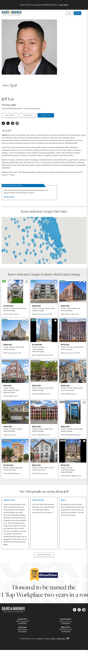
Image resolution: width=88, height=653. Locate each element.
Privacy (40, 639)
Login (69, 13)
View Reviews (27, 115)
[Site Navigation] (85, 3)
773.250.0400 (65, 631)
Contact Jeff (45, 115)
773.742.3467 (9, 105)
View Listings (10, 115)
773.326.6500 (65, 623)
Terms (47, 639)
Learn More (63, 4)
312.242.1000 (22, 623)
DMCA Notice (61, 639)
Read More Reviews (44, 555)
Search (77, 13)
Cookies (53, 639)
